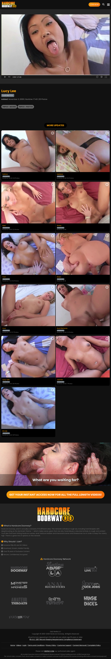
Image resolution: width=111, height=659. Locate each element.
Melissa (60, 174)
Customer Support (64, 645)
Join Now (94, 4)
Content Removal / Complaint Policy (87, 645)
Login (24, 645)
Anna (59, 225)
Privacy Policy (51, 645)
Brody (4, 431)
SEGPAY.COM (49, 651)
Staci (59, 277)
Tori (4, 277)
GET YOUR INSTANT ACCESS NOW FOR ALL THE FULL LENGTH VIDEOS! (55, 495)
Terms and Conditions (36, 645)
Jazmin (60, 380)
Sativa (5, 174)
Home (12, 645)
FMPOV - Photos (26, 107)
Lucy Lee (6, 380)
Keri (4, 225)
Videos (18, 645)
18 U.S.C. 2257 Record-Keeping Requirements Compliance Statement (55, 639)
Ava (4, 328)
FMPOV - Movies (9, 107)
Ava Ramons (62, 328)
